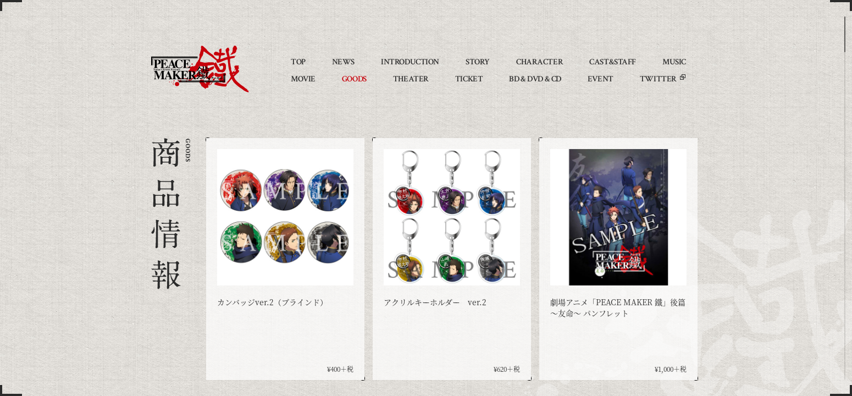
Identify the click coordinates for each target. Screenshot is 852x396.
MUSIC (674, 62)
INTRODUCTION (410, 62)
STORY (478, 62)
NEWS (343, 62)
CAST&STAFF (612, 62)
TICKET (469, 79)
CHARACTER (539, 62)
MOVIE (303, 79)
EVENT (600, 79)
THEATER (411, 79)
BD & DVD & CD (535, 79)
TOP (298, 62)
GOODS (354, 79)
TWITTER (658, 79)
